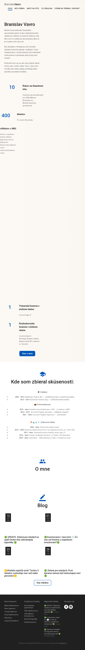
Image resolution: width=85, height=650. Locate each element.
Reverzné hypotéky (30, 619)
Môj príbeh (20, 8)
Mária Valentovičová (11, 605)
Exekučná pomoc (30, 622)
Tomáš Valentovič (10, 612)
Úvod (10, 8)
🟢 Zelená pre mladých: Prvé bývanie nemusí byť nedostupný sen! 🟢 (52, 632)
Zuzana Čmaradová (11, 621)
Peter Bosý (8, 618)
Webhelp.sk (63, 643)
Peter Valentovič (9, 608)
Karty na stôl (33, 8)
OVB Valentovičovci (31, 611)
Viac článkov (42, 583)
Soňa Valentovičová (11, 615)
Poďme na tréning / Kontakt (67, 8)
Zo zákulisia (46, 8)
